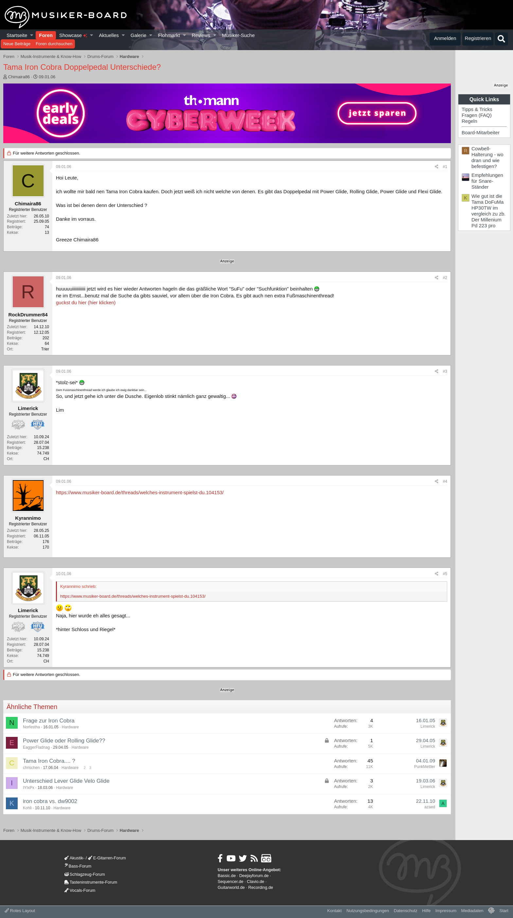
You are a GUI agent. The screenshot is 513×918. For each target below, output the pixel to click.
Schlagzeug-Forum (84, 874)
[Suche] (501, 39)
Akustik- (74, 857)
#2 (445, 277)
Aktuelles (109, 35)
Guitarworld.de (231, 887)
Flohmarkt (169, 35)
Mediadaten (472, 910)
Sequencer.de (230, 881)
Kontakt (334, 910)
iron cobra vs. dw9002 (50, 801)
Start (504, 910)
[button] (32, 35)
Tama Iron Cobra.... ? (49, 761)
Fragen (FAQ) (477, 115)
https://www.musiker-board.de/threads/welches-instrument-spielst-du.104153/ (140, 492)
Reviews (201, 35)
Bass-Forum (77, 866)
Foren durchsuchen (54, 43)
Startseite (17, 35)
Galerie (138, 35)
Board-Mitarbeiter (481, 132)
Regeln (469, 121)
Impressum (445, 910)
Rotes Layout (20, 910)
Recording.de (260, 887)
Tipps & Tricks (477, 109)
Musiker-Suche (238, 35)
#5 (445, 573)
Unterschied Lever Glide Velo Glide (66, 781)
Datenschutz (405, 910)
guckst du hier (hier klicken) (86, 302)
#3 (445, 371)
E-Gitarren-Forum (107, 857)
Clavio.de (255, 881)
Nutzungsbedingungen (367, 910)
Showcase (73, 35)
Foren (46, 35)
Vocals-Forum (80, 890)
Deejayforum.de (254, 875)
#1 (445, 166)
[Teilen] (437, 167)
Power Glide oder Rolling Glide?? (64, 741)
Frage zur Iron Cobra (49, 721)
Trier (45, 349)
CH (46, 459)
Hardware (70, 727)
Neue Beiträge (16, 43)
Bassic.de (227, 875)
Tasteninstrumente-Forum (90, 882)
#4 (445, 481)
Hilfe (426, 910)
